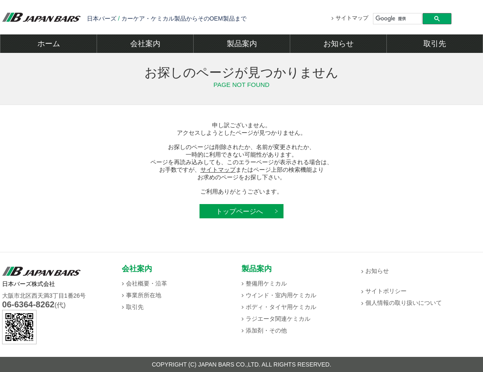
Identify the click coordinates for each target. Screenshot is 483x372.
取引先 (434, 43)
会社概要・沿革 (146, 283)
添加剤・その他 (266, 330)
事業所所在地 (143, 295)
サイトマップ (352, 18)
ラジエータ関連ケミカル (278, 318)
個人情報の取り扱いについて (403, 302)
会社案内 (145, 43)
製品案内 (242, 43)
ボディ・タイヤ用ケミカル (281, 307)
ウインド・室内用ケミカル (281, 295)
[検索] (397, 18)
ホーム (48, 43)
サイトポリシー (386, 291)
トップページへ (239, 211)
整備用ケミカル (266, 283)
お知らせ (338, 43)
